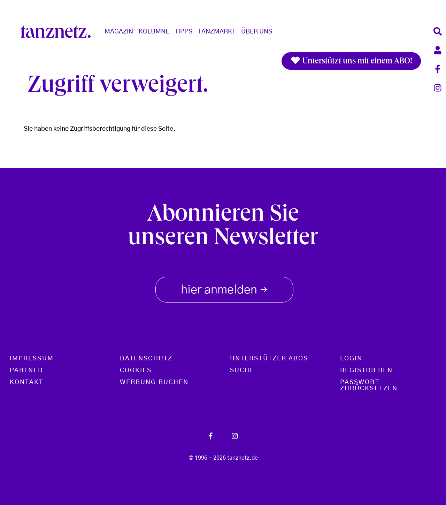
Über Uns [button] (256, 32)
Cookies (136, 370)
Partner (26, 370)
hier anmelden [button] (224, 288)
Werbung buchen (154, 382)
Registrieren (366, 370)
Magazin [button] (119, 32)
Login (351, 358)
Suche (242, 370)
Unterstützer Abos (269, 358)
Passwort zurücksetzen (369, 385)
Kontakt (27, 382)
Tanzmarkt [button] (217, 32)
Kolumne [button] (154, 32)
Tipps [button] (183, 32)
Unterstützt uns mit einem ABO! (351, 61)
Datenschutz (146, 358)
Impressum (32, 358)
